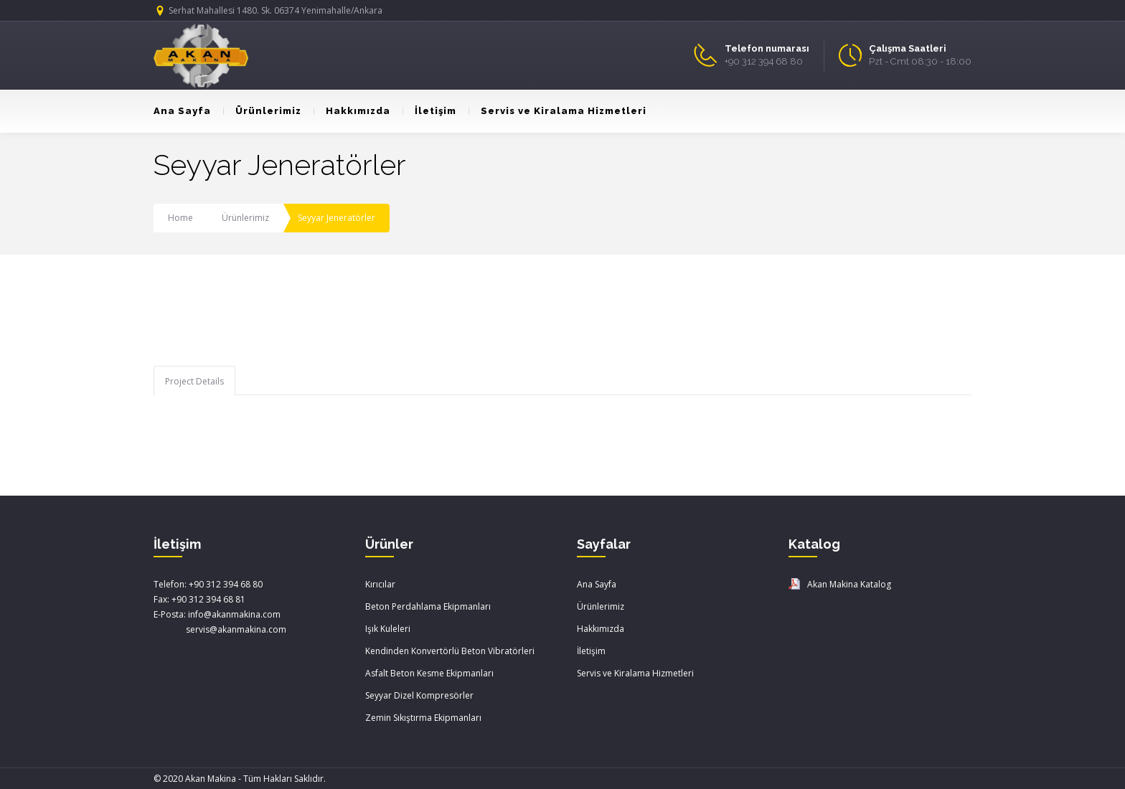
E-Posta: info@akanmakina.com (217, 614)
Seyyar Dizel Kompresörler (419, 695)
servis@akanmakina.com (220, 629)
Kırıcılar (380, 584)
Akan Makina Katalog (849, 584)
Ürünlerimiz (262, 110)
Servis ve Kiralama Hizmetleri (557, 110)
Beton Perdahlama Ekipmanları (428, 606)
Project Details (194, 381)
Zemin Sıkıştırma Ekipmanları (423, 718)
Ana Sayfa (182, 110)
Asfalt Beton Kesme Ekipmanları (429, 673)
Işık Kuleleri (387, 629)
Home (180, 218)
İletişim (429, 110)
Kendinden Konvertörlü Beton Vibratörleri (450, 651)
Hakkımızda (352, 110)
